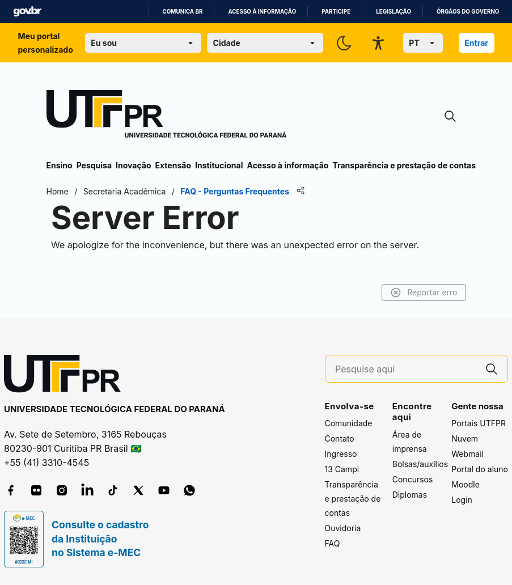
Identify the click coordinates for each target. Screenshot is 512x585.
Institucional (219, 165)
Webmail (467, 454)
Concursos (412, 479)
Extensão (173, 165)
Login (461, 500)
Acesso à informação (262, 12)
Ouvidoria (343, 528)
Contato (339, 438)
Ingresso (341, 454)
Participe (335, 12)
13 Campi (342, 469)
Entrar (476, 43)
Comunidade (349, 423)
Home (57, 191)
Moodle (465, 484)
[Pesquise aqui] (405, 369)
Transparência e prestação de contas (404, 165)
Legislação (393, 12)
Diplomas (409, 494)
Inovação (133, 165)
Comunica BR (183, 12)
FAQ (332, 543)
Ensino (59, 165)
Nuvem (464, 438)
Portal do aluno (479, 469)
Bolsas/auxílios (420, 464)
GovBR (27, 11)
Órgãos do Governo (468, 12)
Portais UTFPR (478, 423)
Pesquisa (94, 165)
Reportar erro (424, 292)
